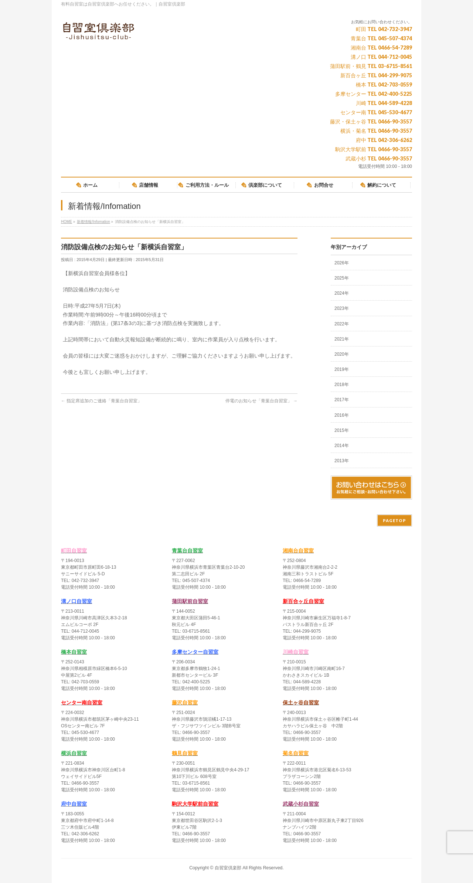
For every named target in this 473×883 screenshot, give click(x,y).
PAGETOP (394, 520)
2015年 (341, 430)
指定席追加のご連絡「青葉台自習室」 (101, 400)
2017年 (341, 399)
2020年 (341, 354)
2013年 (341, 460)
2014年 (341, 445)
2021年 (341, 339)
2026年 (341, 262)
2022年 (341, 324)
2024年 (341, 293)
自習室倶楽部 (228, 867)
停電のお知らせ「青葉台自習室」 (261, 400)
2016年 (341, 415)
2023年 (341, 308)
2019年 (341, 369)
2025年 (341, 278)
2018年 (341, 384)
